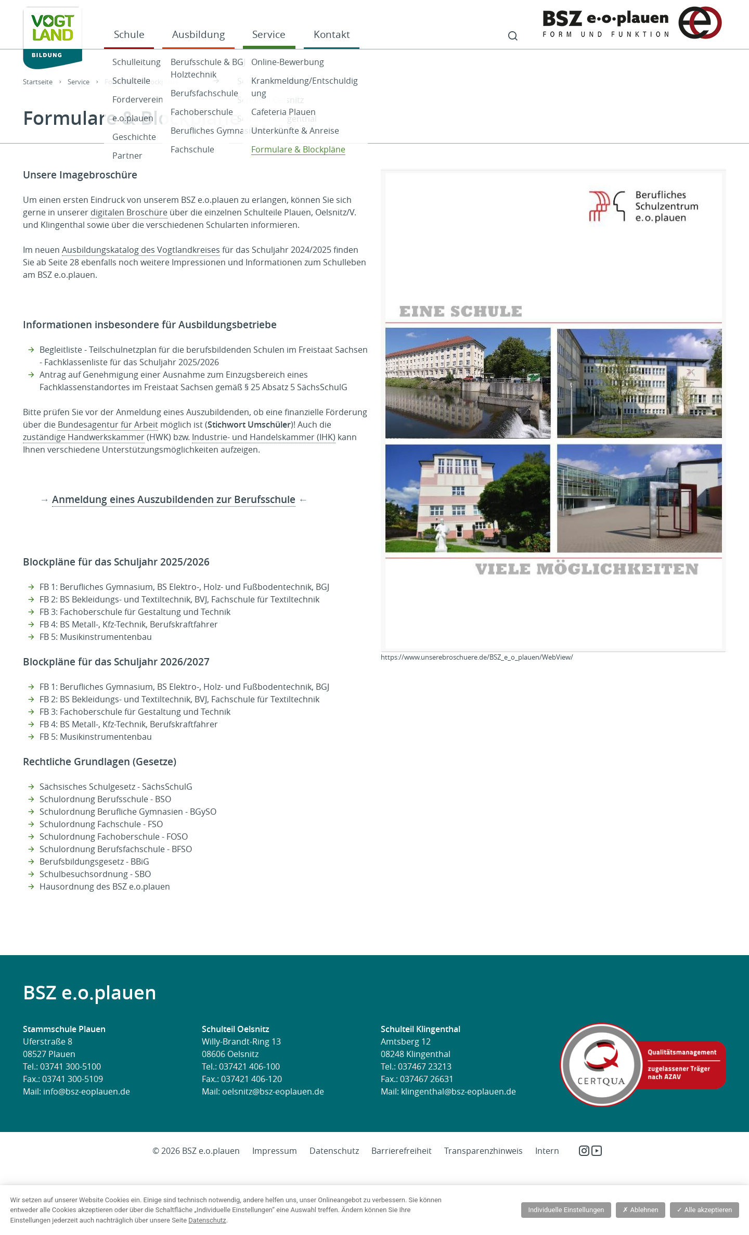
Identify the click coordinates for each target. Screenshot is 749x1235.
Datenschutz (334, 1150)
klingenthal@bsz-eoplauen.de (458, 1091)
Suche (512, 36)
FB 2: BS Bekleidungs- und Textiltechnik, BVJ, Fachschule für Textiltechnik (179, 599)
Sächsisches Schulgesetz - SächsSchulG (116, 786)
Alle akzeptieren (704, 1210)
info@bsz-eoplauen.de (86, 1091)
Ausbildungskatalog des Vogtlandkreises (141, 249)
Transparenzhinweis (483, 1150)
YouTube (596, 1150)
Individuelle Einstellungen (566, 1210)
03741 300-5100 (70, 1066)
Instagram (584, 1150)
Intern (547, 1150)
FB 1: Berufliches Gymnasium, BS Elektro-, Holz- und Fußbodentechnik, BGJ (184, 587)
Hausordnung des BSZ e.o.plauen (105, 886)
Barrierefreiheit (401, 1150)
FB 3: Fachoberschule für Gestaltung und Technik (135, 612)
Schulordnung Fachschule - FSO (101, 824)
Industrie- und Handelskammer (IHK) (263, 437)
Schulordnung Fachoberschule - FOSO (114, 836)
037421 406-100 (249, 1066)
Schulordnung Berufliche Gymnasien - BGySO (128, 811)
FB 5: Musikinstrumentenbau (96, 636)
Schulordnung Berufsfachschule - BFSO (116, 849)
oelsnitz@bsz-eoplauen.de (273, 1091)
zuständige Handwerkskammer (84, 437)
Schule (129, 34)
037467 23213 (424, 1066)
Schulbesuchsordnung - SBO (95, 874)
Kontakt (332, 34)
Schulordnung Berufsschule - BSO (105, 799)
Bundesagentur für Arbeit (108, 424)
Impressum (274, 1150)
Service (269, 34)
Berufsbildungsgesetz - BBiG (94, 861)
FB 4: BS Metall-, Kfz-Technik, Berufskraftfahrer (129, 624)
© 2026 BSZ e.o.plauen (196, 1150)
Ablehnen (640, 1210)
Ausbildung (198, 34)
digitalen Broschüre (129, 212)
